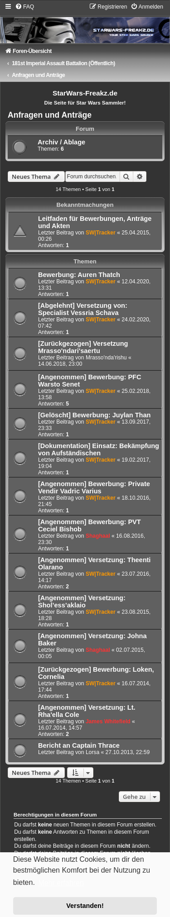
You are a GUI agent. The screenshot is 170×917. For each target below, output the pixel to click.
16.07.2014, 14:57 (60, 728)
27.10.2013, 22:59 (128, 752)
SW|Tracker (101, 232)
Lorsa (92, 752)
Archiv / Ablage (61, 142)
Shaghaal (98, 536)
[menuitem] (24, 7)
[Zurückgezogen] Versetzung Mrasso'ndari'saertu (83, 347)
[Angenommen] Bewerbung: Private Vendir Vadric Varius (94, 487)
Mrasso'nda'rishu (106, 357)
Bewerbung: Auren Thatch (79, 274)
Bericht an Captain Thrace (79, 745)
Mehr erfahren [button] (61, 883)
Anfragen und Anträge (50, 114)
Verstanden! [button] (84, 905)
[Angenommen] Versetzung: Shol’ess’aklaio (82, 601)
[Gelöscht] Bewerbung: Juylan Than (94, 415)
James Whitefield (108, 721)
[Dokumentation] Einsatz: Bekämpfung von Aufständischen (98, 449)
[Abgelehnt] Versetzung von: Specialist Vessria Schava (82, 309)
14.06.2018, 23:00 (60, 364)
